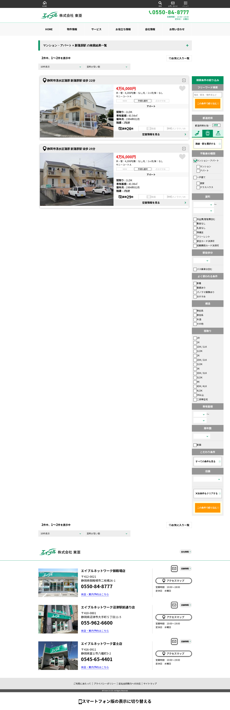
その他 (198, 323)
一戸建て (199, 177)
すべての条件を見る (205, 461)
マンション (204, 166)
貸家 (200, 183)
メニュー (185, 4)
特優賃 (198, 232)
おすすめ (199, 296)
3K (196, 368)
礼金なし (199, 227)
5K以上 (198, 394)
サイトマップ (150, 683)
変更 (216, 125)
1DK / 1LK (200, 346)
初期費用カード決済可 (206, 245)
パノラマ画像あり (203, 292)
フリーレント (201, 236)
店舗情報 (185, 568)
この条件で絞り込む (207, 103)
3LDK (197, 377)
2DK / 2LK (200, 359)
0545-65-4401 (97, 659)
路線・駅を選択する (205, 143)
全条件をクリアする (206, 493)
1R (196, 337)
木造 (197, 319)
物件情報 (72, 29)
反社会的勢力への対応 (130, 683)
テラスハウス (205, 187)
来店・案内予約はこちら (95, 594)
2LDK (197, 364)
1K (196, 342)
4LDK (197, 390)
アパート (203, 170)
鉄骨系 (198, 315)
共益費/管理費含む (204, 219)
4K (196, 381)
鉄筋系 (198, 310)
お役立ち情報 (123, 29)
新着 (197, 283)
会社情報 (150, 29)
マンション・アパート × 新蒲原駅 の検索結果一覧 (75, 45)
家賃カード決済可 (203, 241)
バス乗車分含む (202, 269)
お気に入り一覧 (179, 58)
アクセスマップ (173, 581)
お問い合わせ (173, 4)
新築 (197, 444)
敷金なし (199, 223)
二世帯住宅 (200, 399)
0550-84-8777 (97, 586)
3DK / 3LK (200, 373)
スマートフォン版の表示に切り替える (116, 701)
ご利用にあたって (82, 683)
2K (196, 355)
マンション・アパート (206, 160)
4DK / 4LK (200, 386)
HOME (44, 3)
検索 (160, 4)
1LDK (197, 351)
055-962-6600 (97, 622)
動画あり (199, 287)
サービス (96, 29)
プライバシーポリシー (105, 683)
